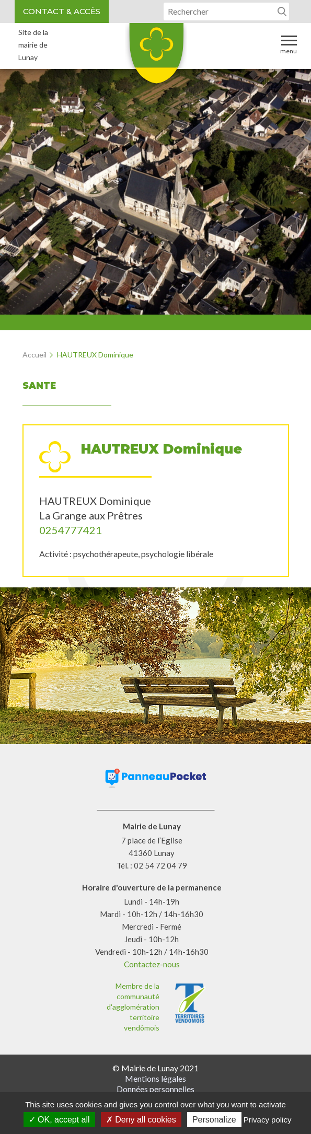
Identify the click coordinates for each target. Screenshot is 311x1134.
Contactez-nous (152, 964)
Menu (288, 44)
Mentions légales (155, 1078)
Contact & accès (61, 11)
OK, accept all (59, 1119)
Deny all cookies (141, 1119)
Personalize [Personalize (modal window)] (214, 1119)
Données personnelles (155, 1089)
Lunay (156, 57)
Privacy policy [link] (268, 1119)
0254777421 (70, 530)
